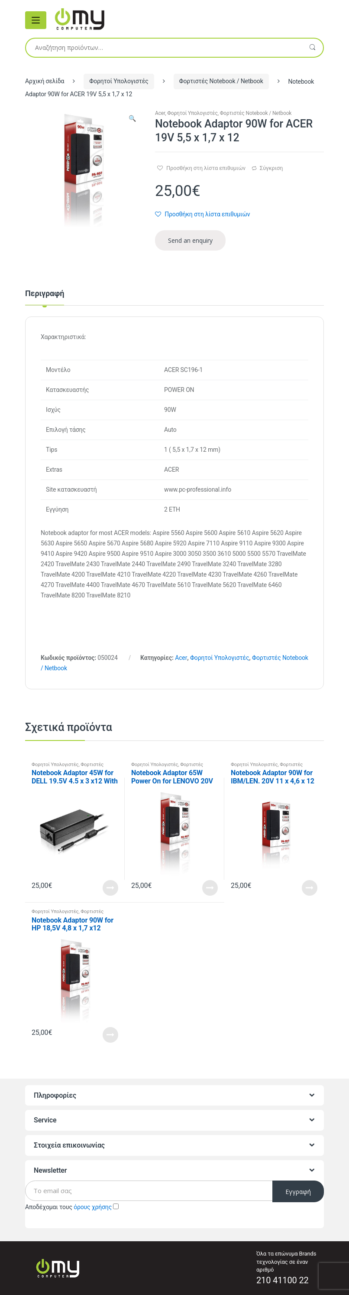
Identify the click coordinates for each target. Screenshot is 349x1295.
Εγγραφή (298, 1191)
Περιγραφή (44, 294)
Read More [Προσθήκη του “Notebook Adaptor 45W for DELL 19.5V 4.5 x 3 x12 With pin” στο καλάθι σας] (110, 888)
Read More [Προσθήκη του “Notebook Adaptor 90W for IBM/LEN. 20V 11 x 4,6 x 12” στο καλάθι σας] (309, 888)
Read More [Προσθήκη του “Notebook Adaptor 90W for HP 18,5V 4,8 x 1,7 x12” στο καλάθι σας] (110, 1035)
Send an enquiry (190, 240)
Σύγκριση (271, 168)
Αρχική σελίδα (44, 81)
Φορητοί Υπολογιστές (118, 81)
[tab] (44, 297)
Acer (160, 113)
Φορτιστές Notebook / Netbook (221, 81)
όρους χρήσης (93, 1207)
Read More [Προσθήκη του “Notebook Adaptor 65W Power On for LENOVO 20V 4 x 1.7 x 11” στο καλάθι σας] (210, 888)
